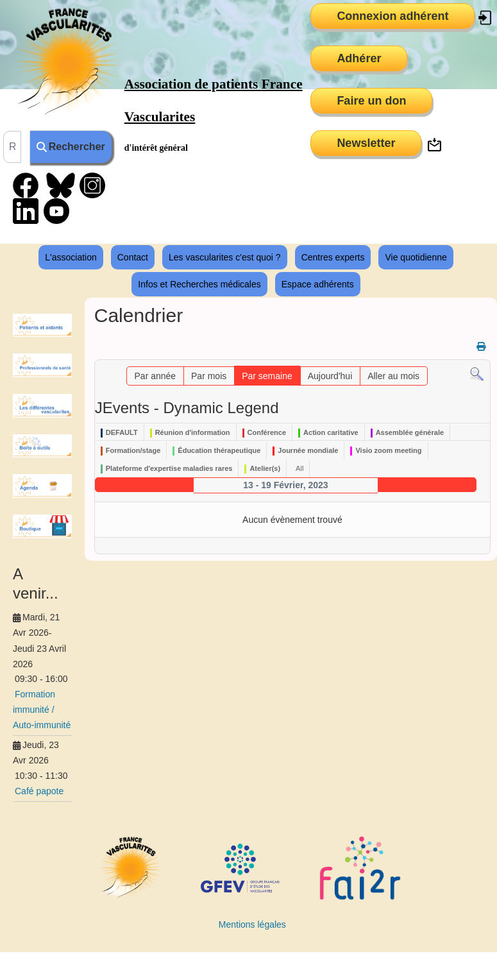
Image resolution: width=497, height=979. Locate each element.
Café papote (39, 791)
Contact (132, 257)
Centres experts (333, 257)
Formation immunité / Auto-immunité (42, 709)
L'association (71, 257)
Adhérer (359, 58)
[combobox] (12, 147)
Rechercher (71, 146)
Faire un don (371, 100)
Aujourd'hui (330, 376)
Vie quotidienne (415, 257)
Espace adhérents (318, 284)
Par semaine (267, 376)
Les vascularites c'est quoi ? (225, 257)
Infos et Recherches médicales (199, 284)
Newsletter (366, 143)
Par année (155, 376)
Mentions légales (252, 924)
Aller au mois (393, 376)
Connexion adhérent (392, 16)
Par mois (208, 376)
